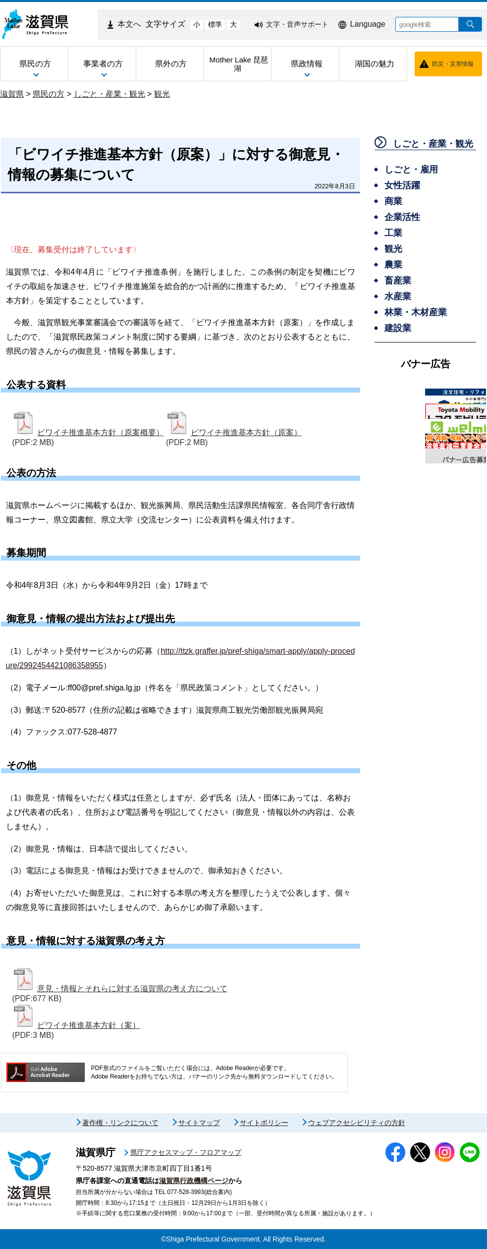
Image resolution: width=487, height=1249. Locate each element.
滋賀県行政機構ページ (193, 1181)
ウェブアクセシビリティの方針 (356, 1123)
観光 (162, 94)
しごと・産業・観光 (109, 94)
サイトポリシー (264, 1123)
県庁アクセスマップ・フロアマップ (185, 1152)
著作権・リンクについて (120, 1123)
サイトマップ (199, 1123)
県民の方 (48, 94)
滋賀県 (12, 94)
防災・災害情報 (453, 63)
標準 (215, 24)
